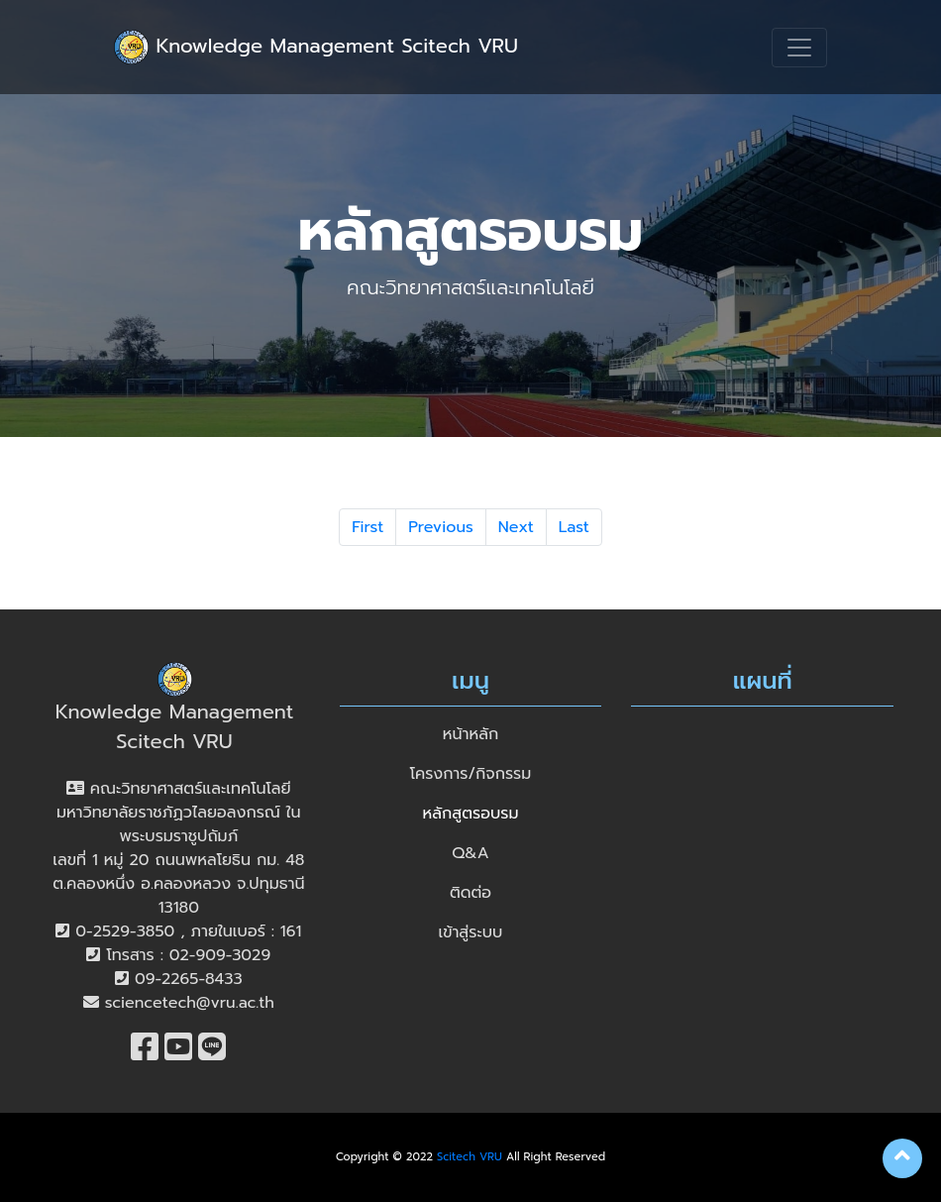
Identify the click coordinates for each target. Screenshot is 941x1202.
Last (574, 527)
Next (516, 527)
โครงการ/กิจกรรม (471, 774)
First (367, 527)
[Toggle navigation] (799, 47)
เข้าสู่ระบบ (471, 932)
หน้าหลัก (470, 734)
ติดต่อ (470, 893)
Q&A (470, 853)
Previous (440, 527)
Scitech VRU (469, 1156)
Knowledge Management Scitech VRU (316, 47)
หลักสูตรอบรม (471, 813)
